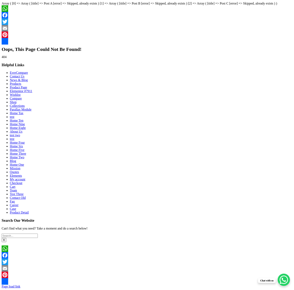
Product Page (18, 87)
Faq (12, 201)
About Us (16, 131)
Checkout (16, 183)
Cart (13, 186)
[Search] (4, 240)
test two (15, 135)
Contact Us (17, 76)
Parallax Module (20, 109)
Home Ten (16, 120)
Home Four (17, 142)
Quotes (14, 172)
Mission (15, 168)
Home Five (17, 150)
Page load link (11, 286)
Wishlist (15, 94)
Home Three (18, 153)
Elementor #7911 (21, 91)
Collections (17, 105)
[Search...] (20, 236)
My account (17, 179)
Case (13, 209)
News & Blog (19, 80)
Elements (16, 175)
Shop (13, 102)
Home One (17, 164)
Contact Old (18, 197)
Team (13, 190)
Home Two (17, 157)
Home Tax (16, 113)
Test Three (16, 194)
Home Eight (18, 128)
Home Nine (17, 124)
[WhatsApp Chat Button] (284, 280)
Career (14, 205)
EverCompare (19, 72)
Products (15, 83)
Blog (13, 161)
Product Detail (19, 212)
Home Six (16, 146)
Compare (16, 98)
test (12, 117)
